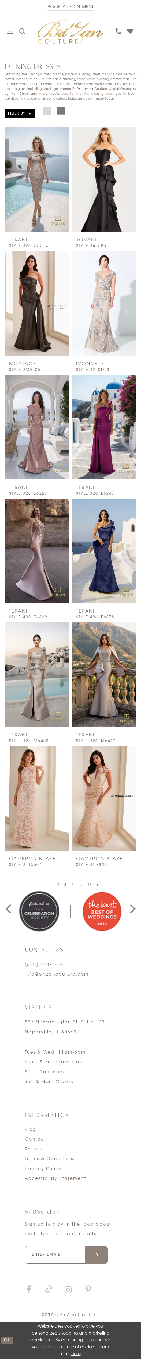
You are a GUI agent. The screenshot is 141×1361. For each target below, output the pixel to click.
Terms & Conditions (50, 1159)
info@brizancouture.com (57, 974)
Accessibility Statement (55, 1179)
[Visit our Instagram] (68, 1292)
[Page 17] (90, 885)
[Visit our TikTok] (48, 1292)
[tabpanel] (39, 911)
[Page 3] (64, 885)
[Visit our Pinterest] (88, 1292)
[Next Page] (99, 885)
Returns (34, 1149)
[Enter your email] (71, 1255)
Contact (36, 1139)
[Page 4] (72, 885)
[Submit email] (104, 1255)
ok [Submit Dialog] (8, 1342)
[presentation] (37, 179)
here (76, 1356)
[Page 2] (57, 885)
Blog (30, 1130)
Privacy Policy (43, 1169)
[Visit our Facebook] (29, 1292)
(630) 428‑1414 (44, 965)
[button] (20, 113)
